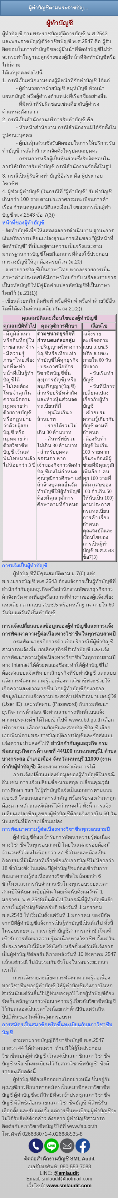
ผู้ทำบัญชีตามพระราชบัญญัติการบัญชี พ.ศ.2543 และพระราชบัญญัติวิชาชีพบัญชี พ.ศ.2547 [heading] (60, 7)
